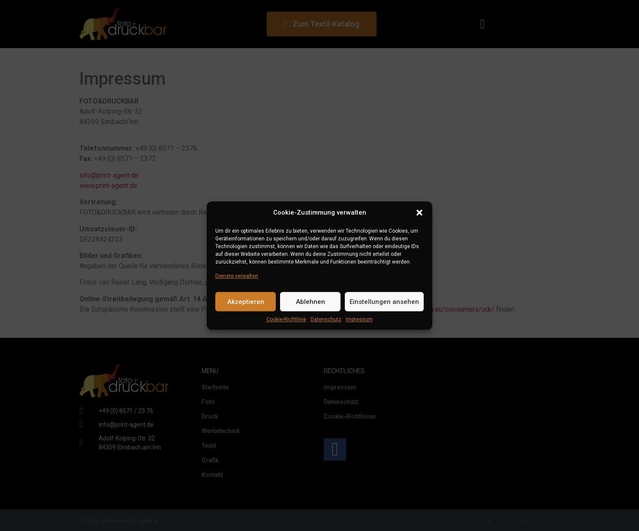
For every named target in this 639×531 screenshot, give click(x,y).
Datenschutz (325, 319)
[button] (419, 212)
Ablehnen (310, 302)
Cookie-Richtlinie (286, 319)
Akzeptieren (245, 302)
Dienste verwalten (236, 276)
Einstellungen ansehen (384, 302)
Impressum (359, 319)
